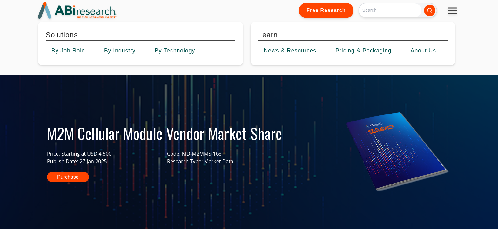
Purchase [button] (68, 177)
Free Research (326, 10)
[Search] (390, 10)
